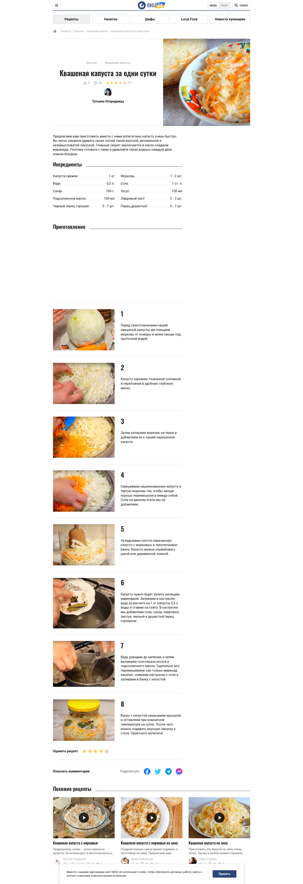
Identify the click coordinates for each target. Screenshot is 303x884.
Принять (224, 874)
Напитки (110, 19)
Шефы (150, 19)
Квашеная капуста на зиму (208, 842)
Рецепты (71, 19)
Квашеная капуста (97, 31)
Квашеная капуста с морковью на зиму (149, 842)
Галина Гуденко (208, 859)
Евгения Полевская (74, 859)
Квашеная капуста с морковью (75, 842)
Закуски (78, 31)
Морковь (128, 176)
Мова (213, 5)
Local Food (189, 19)
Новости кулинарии (230, 19)
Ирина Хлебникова (142, 859)
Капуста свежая (65, 176)
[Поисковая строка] (241, 5)
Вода (57, 183)
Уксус (125, 191)
